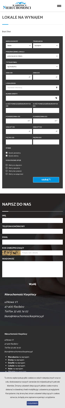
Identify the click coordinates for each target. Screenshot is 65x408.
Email (5, 237)
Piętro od (10, 138)
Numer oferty (12, 94)
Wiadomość (8, 259)
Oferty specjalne (13, 168)
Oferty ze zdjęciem (14, 165)
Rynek (8, 148)
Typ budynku (11, 62)
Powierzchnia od (13, 117)
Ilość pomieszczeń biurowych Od (18, 105)
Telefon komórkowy (13, 226)
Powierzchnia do (40, 117)
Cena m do (37, 127)
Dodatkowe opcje (13, 160)
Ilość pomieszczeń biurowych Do (45, 105)
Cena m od (10, 127)
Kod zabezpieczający (13, 248)
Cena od (9, 73)
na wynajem (18, 357)
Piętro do (37, 138)
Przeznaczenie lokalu (15, 52)
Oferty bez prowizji (14, 171)
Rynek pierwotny (13, 153)
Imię (4, 215)
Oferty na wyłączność (14, 174)
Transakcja (38, 41)
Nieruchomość (12, 41)
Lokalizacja (11, 83)
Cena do (36, 73)
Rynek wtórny (12, 156)
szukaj (46, 180)
